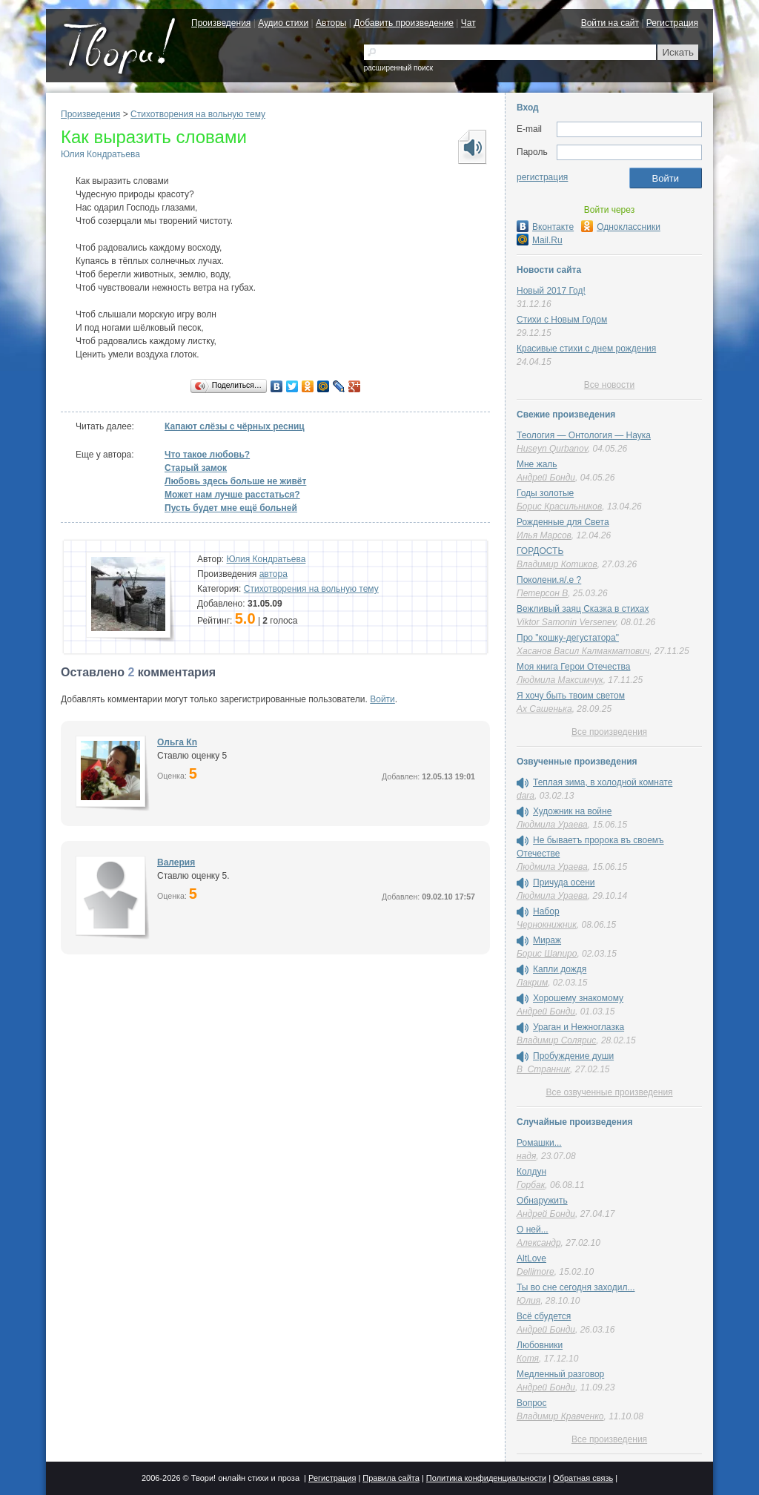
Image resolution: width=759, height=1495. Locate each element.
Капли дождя (559, 969)
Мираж (547, 940)
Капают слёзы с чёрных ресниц (235, 426)
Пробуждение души (573, 1056)
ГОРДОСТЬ (540, 551)
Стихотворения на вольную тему (197, 114)
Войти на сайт (610, 23)
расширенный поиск (398, 68)
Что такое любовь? (207, 454)
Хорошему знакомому (578, 998)
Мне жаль (537, 464)
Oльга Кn (177, 742)
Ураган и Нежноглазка (578, 1027)
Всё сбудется (544, 1316)
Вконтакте (545, 227)
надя (526, 1156)
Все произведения (609, 732)
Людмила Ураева (552, 824)
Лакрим (532, 982)
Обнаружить (542, 1200)
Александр (539, 1243)
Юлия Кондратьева (100, 154)
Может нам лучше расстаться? (232, 494)
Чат (468, 23)
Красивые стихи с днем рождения (586, 348)
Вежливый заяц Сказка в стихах (583, 609)
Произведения (221, 23)
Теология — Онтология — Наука (584, 435)
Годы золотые (545, 493)
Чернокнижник (547, 925)
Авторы (331, 23)
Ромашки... (539, 1143)
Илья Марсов (544, 535)
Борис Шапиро (547, 953)
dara (525, 796)
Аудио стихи (283, 23)
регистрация (542, 177)
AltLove (531, 1258)
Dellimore (535, 1272)
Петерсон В (542, 593)
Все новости (609, 385)
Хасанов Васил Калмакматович (583, 651)
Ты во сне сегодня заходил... (575, 1287)
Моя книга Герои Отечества (573, 666)
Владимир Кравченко (560, 1416)
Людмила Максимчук (560, 680)
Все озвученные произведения (609, 1092)
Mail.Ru (540, 240)
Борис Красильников (559, 506)
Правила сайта (391, 1477)
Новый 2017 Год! (551, 291)
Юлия (528, 1301)
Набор (546, 911)
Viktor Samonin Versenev (566, 622)
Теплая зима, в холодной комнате (602, 782)
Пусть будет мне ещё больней (231, 508)
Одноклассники (620, 227)
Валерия (176, 862)
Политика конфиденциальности (486, 1477)
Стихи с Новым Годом (562, 319)
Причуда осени (564, 882)
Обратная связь (583, 1477)
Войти (382, 699)
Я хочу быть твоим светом (571, 695)
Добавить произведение (404, 23)
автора (273, 574)
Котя (528, 1358)
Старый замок (196, 468)
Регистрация (672, 23)
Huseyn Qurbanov (552, 448)
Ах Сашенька (544, 709)
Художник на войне (572, 811)
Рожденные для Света (563, 522)
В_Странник (543, 1069)
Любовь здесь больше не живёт (235, 481)
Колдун (531, 1171)
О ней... (532, 1229)
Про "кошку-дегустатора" (568, 638)
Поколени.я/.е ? (549, 580)
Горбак (531, 1185)
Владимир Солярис (556, 1040)
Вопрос (532, 1403)
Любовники (540, 1345)
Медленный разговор (560, 1374)
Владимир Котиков (557, 564)
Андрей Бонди (546, 477)
